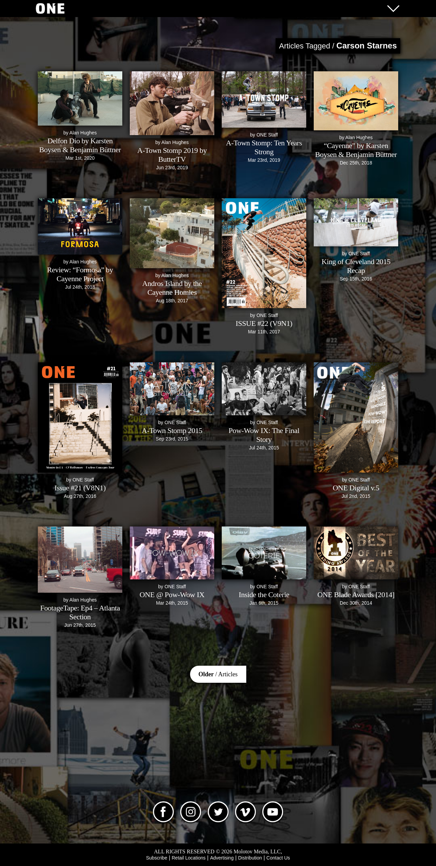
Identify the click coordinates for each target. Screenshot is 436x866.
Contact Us (278, 858)
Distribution (250, 858)
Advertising (222, 858)
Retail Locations (189, 858)
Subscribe (156, 858)
